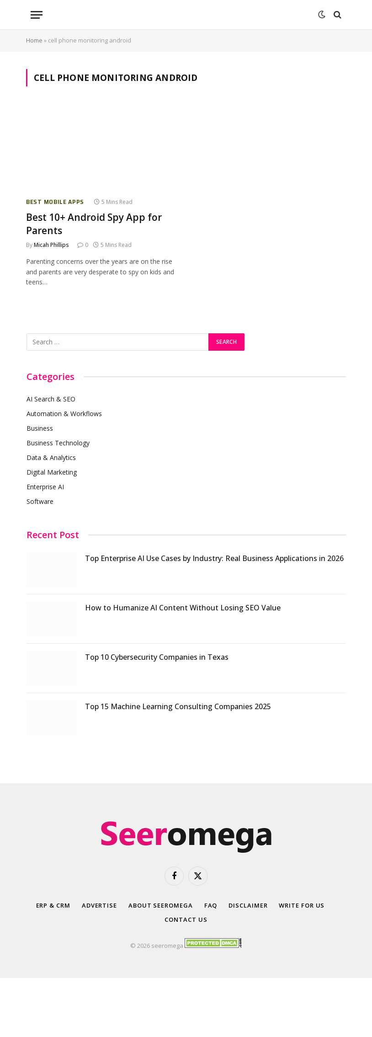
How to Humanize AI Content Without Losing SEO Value (183, 608)
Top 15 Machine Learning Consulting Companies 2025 (178, 706)
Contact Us (186, 919)
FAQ (211, 905)
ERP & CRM (53, 905)
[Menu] (37, 15)
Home (34, 40)
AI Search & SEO (51, 399)
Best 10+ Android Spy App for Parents (94, 224)
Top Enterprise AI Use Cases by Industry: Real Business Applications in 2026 (214, 558)
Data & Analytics (51, 457)
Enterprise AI (45, 486)
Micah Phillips (51, 245)
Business (40, 428)
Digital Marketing (52, 472)
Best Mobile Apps (55, 202)
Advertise (99, 905)
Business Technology (58, 442)
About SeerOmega (160, 905)
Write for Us (301, 905)
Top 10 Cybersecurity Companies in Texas (157, 657)
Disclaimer (248, 905)
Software (40, 501)
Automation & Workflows (64, 413)
